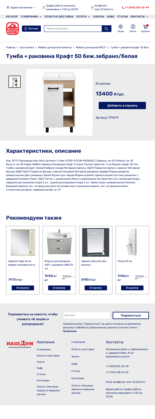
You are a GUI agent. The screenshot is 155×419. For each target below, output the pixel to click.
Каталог (11, 17)
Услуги (80, 17)
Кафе (110, 17)
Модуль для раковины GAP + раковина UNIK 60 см (59, 265)
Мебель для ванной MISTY (91, 47)
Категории (43, 380)
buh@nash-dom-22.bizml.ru (104, 7)
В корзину (23, 287)
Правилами (70, 331)
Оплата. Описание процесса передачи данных (48, 390)
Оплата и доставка (58, 17)
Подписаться (131, 315)
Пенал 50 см (125, 261)
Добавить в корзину (122, 105)
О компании (29, 17)
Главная (10, 47)
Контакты (139, 17)
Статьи (123, 17)
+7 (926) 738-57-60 (117, 372)
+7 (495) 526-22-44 (137, 7)
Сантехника (27, 47)
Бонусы (97, 17)
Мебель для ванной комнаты (55, 47)
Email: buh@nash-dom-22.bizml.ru (125, 382)
